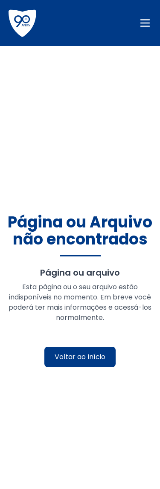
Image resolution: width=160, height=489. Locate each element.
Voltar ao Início (80, 357)
